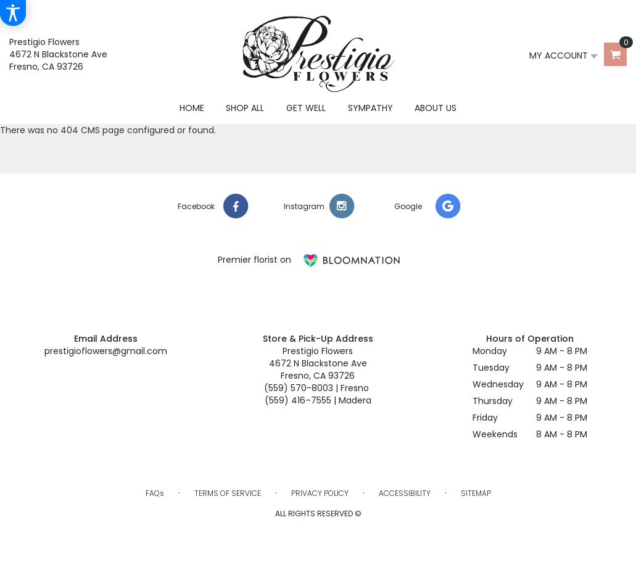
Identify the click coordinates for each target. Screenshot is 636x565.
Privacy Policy (320, 493)
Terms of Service (227, 493)
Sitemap (476, 493)
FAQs (155, 493)
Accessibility (405, 493)
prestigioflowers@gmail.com (105, 351)
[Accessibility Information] (13, 13)
